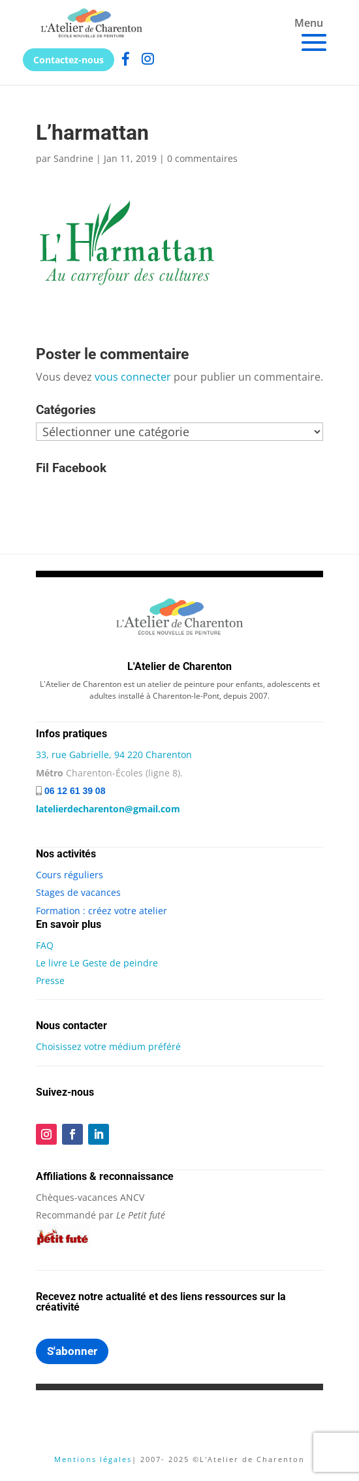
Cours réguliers (69, 874)
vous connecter (133, 377)
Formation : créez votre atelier (101, 910)
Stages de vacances (78, 892)
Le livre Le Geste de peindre (97, 963)
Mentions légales (93, 1459)
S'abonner (72, 1351)
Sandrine (73, 158)
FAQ (45, 945)
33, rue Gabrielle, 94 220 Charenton (114, 754)
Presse (50, 980)
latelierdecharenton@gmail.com (108, 809)
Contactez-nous (68, 60)
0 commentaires (202, 158)
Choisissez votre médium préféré (108, 1046)
